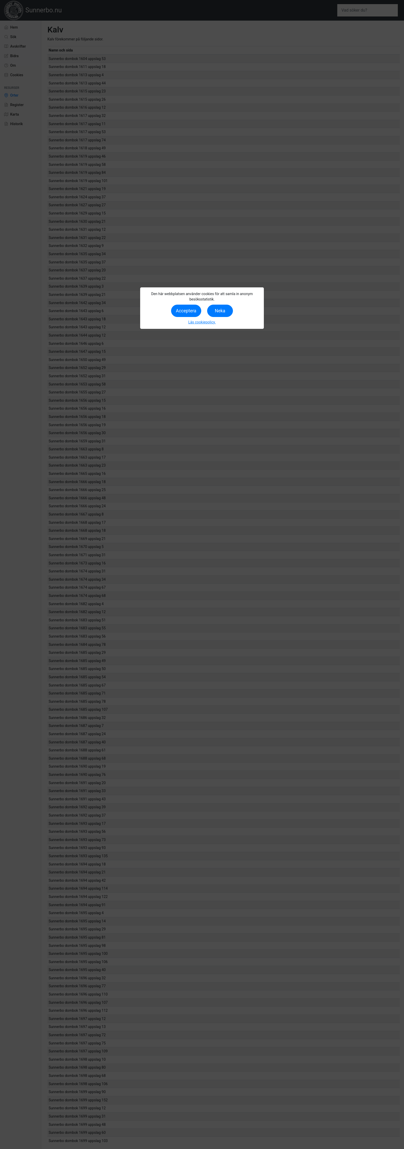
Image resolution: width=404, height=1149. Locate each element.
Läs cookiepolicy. (202, 322)
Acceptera (186, 310)
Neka (220, 310)
